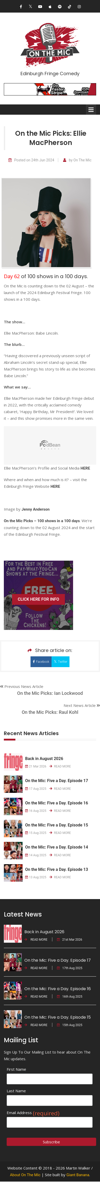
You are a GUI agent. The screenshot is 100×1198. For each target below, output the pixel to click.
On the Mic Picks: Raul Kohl (50, 712)
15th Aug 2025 (69, 1025)
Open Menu (91, 109)
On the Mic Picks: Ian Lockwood (50, 693)
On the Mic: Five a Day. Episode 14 (56, 847)
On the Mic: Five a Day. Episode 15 (56, 825)
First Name (16, 1069)
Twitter (60, 662)
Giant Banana (77, 1175)
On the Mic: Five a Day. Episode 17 (56, 780)
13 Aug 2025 (35, 877)
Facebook (41, 662)
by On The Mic (77, 160)
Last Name (16, 1090)
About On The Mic (25, 1175)
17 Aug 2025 (35, 789)
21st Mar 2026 (69, 939)
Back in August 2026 (44, 758)
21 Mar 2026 (35, 766)
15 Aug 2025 (35, 833)
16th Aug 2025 (69, 996)
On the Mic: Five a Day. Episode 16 (56, 803)
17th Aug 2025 (69, 968)
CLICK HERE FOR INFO (38, 599)
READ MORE (60, 766)
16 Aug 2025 (35, 811)
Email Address (33, 1112)
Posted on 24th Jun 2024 (31, 160)
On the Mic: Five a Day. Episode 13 (56, 869)
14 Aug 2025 (35, 855)
